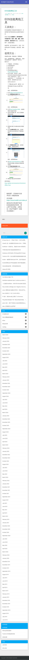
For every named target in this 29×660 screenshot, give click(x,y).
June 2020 (5, 542)
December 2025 (6, 344)
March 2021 (5, 516)
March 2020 (5, 551)
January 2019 (5, 597)
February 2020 (5, 555)
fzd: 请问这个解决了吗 (7, 277)
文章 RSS (4, 645)
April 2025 (4, 370)
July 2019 (4, 577)
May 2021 (4, 509)
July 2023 (4, 435)
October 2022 (5, 461)
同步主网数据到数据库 (14, 317)
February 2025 (5, 377)
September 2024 (6, 393)
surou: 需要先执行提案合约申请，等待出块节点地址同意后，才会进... (15, 290)
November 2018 (6, 603)
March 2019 (5, 590)
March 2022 (5, 477)
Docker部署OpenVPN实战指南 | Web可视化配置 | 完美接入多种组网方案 (15, 262)
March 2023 (5, 445)
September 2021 (6, 496)
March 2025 (5, 373)
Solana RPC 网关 (6, 269)
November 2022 (6, 458)
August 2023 (5, 432)
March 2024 (5, 412)
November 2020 (6, 529)
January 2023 (5, 451)
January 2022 (5, 483)
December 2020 (6, 526)
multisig (14, 327)
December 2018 (6, 600)
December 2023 (6, 419)
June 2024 (5, 402)
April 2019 (4, 587)
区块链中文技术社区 (7, 2)
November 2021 (6, 490)
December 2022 (6, 454)
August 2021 (5, 500)
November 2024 (6, 386)
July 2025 (4, 360)
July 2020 (4, 539)
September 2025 (6, 354)
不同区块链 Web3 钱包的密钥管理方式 (11, 249)
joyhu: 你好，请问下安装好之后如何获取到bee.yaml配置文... (15, 303)
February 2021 (5, 519)
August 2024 (5, 396)
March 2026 (5, 334)
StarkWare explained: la (15, 280)
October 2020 (5, 532)
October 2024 (5, 389)
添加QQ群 (4, 637)
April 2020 (4, 548)
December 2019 (6, 561)
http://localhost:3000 (13, 72)
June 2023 (5, 438)
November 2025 (6, 347)
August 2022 (5, 464)
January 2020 (5, 558)
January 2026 (5, 341)
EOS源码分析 (14, 314)
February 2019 (5, 594)
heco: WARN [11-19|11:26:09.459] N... (11, 293)
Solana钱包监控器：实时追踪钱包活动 (11, 266)
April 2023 (4, 441)
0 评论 (13, 14)
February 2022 (5, 480)
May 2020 (4, 545)
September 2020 (6, 535)
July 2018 (4, 616)
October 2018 (5, 607)
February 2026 (5, 338)
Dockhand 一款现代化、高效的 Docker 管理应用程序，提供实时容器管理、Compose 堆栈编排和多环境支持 (15, 246)
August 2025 (5, 357)
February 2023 (5, 448)
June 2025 (5, 364)
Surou (9, 13)
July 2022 (4, 467)
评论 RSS (4, 648)
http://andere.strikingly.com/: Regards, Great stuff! (14, 286)
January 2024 (5, 415)
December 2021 (6, 487)
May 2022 (4, 474)
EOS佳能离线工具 (11, 11)
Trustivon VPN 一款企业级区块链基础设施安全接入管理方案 (15, 256)
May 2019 (4, 584)
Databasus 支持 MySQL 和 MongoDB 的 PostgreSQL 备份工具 (15, 253)
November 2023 (6, 422)
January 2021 (5, 522)
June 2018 (5, 619)
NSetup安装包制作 (6, 630)
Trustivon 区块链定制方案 (8, 633)
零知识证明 (14, 323)
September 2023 (6, 428)
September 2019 (6, 571)
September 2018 (6, 610)
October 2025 (5, 351)
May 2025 (4, 367)
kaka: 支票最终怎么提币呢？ (9, 306)
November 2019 (6, 564)
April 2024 (4, 409)
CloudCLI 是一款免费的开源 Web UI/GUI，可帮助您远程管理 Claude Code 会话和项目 (15, 243)
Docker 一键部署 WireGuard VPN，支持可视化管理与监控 (15, 259)
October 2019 (5, 568)
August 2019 (5, 574)
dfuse (14, 320)
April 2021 (4, 513)
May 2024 (4, 406)
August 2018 (5, 613)
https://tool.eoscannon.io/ (16, 92)
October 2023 (5, 425)
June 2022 (5, 470)
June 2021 (5, 506)
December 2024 (6, 383)
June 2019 (5, 581)
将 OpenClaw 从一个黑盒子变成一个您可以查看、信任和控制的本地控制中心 (15, 240)
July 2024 (4, 399)
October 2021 (5, 493)
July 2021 (4, 503)
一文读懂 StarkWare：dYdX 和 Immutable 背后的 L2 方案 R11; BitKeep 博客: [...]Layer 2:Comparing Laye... (15, 283)
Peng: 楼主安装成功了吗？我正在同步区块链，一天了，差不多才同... (15, 299)
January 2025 (5, 380)
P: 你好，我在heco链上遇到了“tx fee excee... (13, 296)
